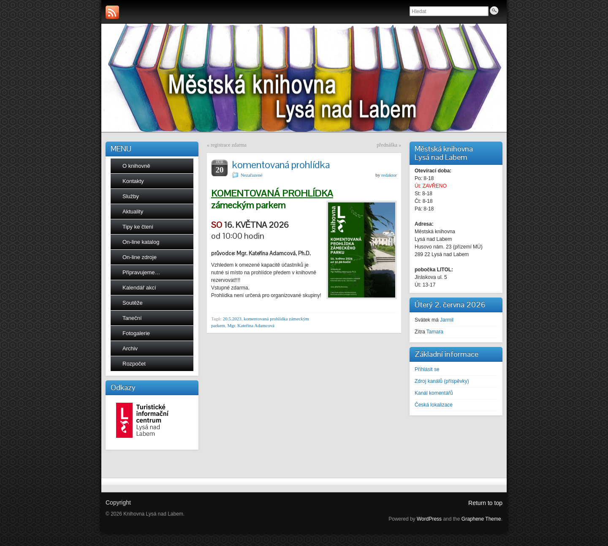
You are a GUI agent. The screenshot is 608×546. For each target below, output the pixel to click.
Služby (130, 196)
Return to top (485, 503)
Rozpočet (134, 363)
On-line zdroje (139, 257)
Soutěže (132, 303)
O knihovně (136, 166)
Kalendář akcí (139, 287)
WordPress (429, 519)
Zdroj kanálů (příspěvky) (442, 381)
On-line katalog (140, 242)
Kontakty (133, 181)
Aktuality (132, 211)
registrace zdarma (229, 145)
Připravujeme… (141, 272)
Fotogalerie (136, 333)
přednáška (387, 145)
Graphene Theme (481, 519)
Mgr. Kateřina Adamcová (250, 325)
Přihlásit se (427, 369)
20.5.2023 (232, 318)
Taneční (132, 318)
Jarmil (446, 320)
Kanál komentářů (434, 393)
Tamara (434, 332)
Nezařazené (251, 174)
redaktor (389, 174)
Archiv (130, 348)
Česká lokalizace (434, 405)
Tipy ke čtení (137, 227)
